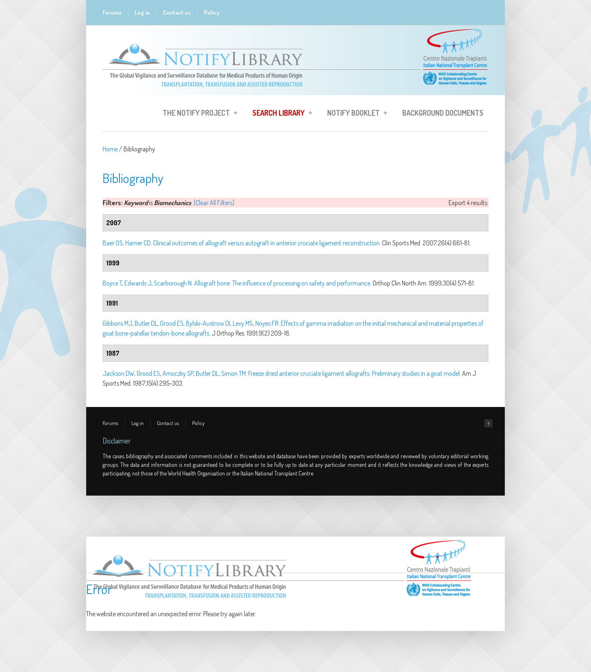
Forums (112, 12)
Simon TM (233, 373)
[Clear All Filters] (214, 203)
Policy (212, 12)
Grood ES (171, 323)
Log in (142, 12)
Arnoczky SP (178, 373)
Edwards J (137, 283)
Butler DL (146, 323)
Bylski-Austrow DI (208, 323)
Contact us (177, 12)
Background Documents (442, 112)
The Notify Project (197, 114)
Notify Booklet (354, 114)
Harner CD (138, 243)
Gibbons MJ (117, 323)
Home (110, 149)
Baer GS (113, 243)
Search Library (279, 114)
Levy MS (243, 323)
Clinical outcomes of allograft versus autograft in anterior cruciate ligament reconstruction (266, 243)
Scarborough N (173, 283)
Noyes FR (266, 323)
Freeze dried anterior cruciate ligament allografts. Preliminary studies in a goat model (354, 373)
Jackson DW (118, 373)
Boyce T (112, 283)
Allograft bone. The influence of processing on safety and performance (282, 283)
